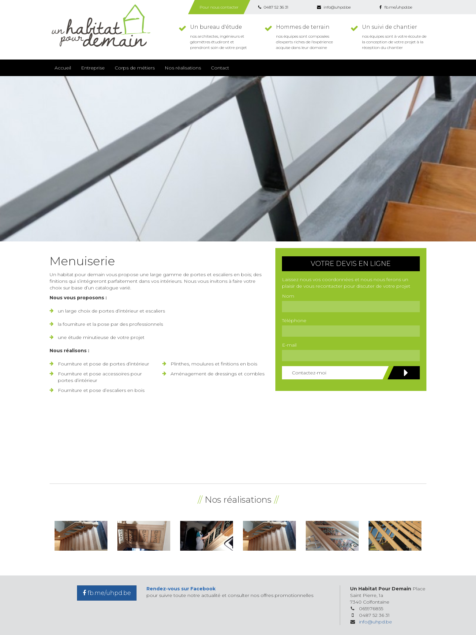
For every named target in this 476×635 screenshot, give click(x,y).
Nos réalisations (183, 68)
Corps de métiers (135, 68)
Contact (220, 68)
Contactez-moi (350, 373)
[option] (81, 536)
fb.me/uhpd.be (395, 7)
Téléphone (294, 320)
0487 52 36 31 (273, 7)
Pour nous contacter (219, 7)
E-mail (289, 345)
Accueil (63, 68)
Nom (288, 296)
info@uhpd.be (334, 7)
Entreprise (93, 68)
